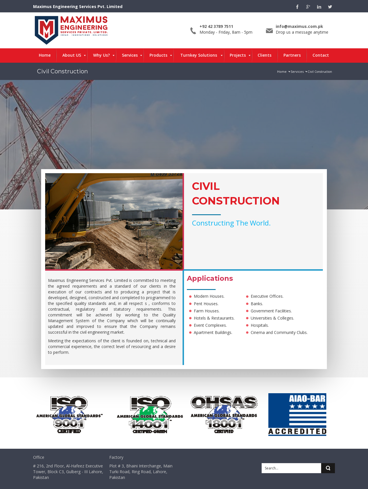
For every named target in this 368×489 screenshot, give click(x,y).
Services (297, 71)
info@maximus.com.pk (299, 26)
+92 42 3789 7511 (216, 26)
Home (282, 71)
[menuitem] (44, 55)
